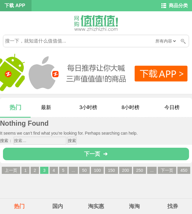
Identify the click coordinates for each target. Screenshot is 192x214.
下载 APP (14, 5)
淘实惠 (96, 206)
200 (125, 170)
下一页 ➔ (96, 154)
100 (97, 170)
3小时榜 (88, 107)
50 (84, 170)
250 (139, 170)
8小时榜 (130, 107)
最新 (46, 107)
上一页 (11, 170)
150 (111, 170)
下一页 (167, 170)
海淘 (134, 206)
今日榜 (172, 107)
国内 (57, 206)
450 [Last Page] (183, 170)
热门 (15, 107)
